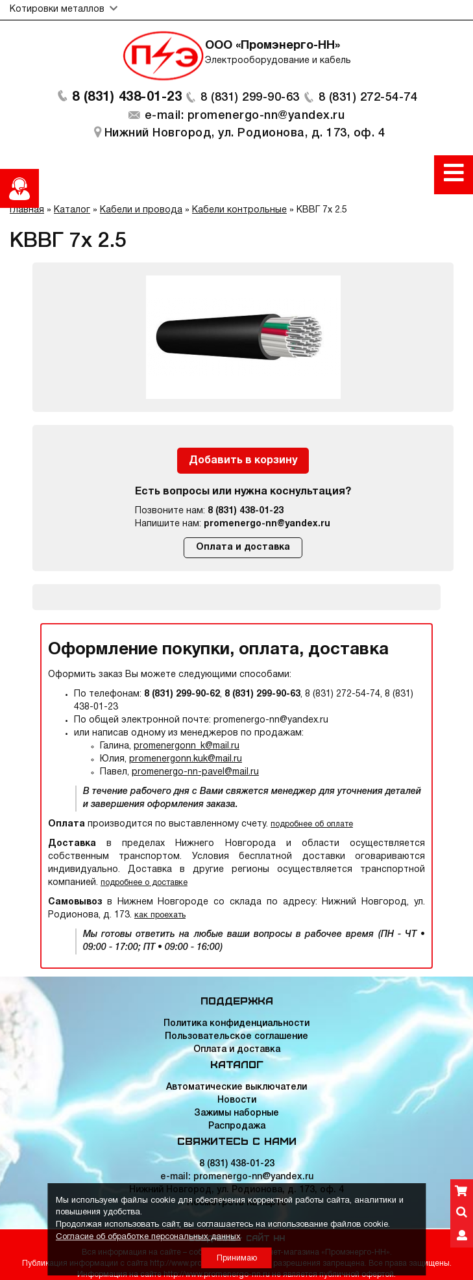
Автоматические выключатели (236, 1087)
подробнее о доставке (144, 882)
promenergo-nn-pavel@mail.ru (195, 772)
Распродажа (236, 1126)
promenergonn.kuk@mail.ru (185, 759)
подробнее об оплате (312, 824)
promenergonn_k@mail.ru (186, 746)
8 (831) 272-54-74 (368, 97)
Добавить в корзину (243, 460)
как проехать (160, 915)
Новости (236, 1100)
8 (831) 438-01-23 (127, 97)
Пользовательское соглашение (236, 1036)
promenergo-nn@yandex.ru (267, 524)
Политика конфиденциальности (236, 1023)
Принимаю (237, 1258)
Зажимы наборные (236, 1113)
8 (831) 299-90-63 (250, 97)
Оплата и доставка (243, 547)
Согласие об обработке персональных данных (148, 1237)
